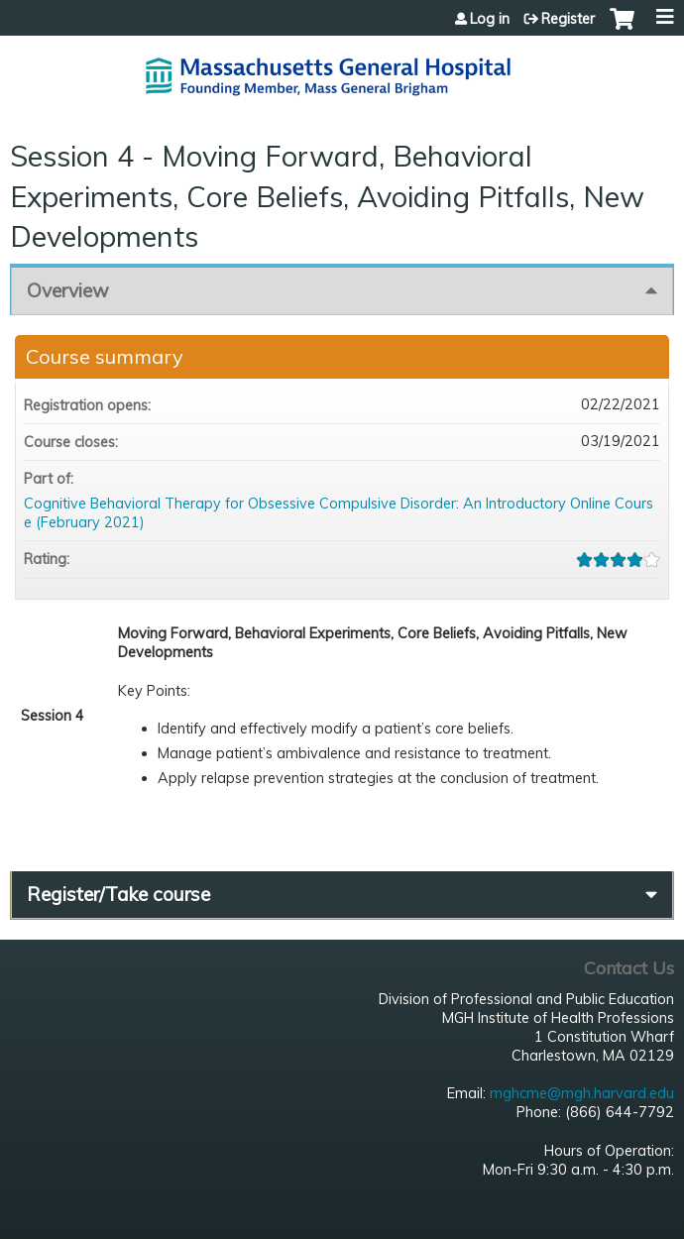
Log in (490, 19)
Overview (68, 290)
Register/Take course (118, 894)
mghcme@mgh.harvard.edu (582, 1093)
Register (568, 19)
